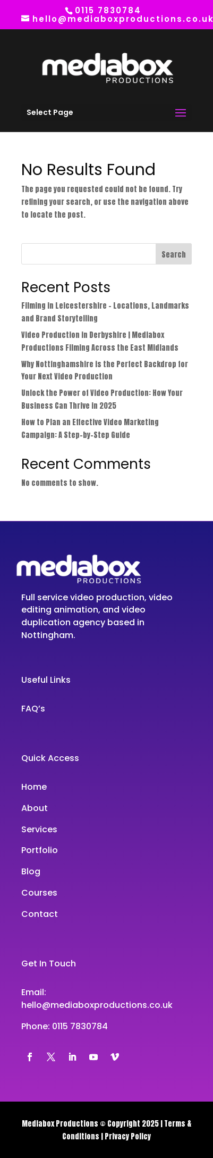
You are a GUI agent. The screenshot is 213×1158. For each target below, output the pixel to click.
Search (173, 254)
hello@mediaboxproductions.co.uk (97, 1005)
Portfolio (39, 850)
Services (39, 829)
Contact (39, 914)
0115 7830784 (80, 1026)
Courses (39, 893)
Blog (30, 871)
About (34, 808)
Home (34, 787)
